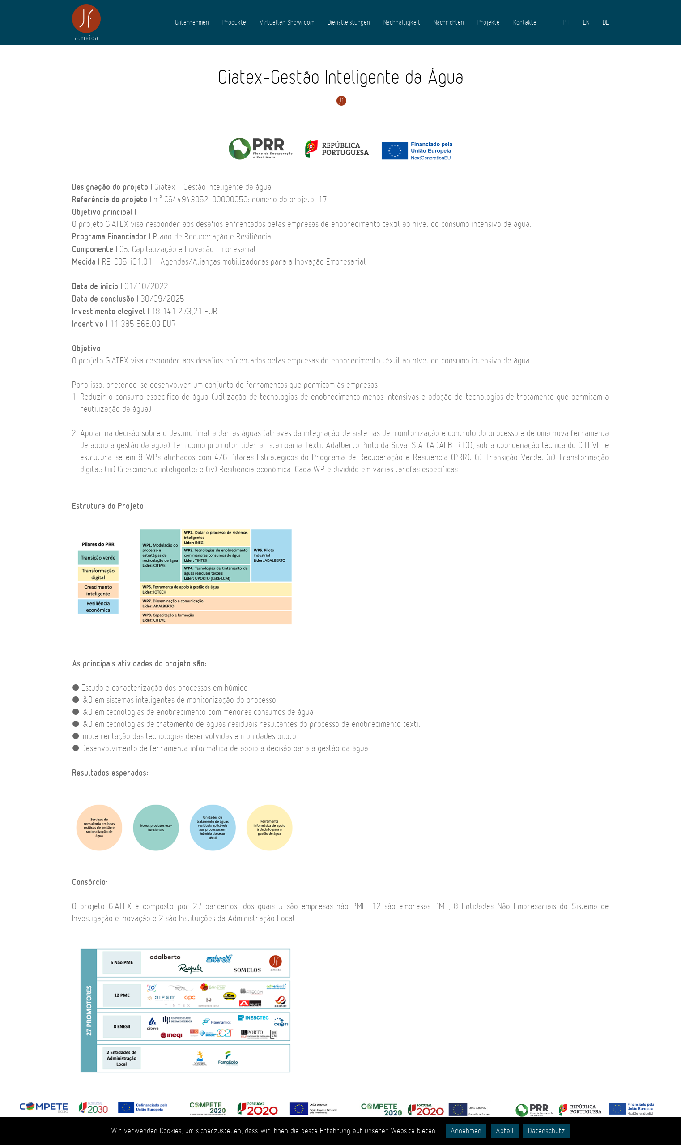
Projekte (488, 22)
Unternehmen (192, 22)
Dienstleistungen (349, 22)
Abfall (505, 1131)
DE (606, 22)
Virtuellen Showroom (287, 22)
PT (566, 22)
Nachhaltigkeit (401, 22)
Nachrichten (449, 22)
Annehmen (466, 1131)
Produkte (234, 22)
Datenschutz (546, 1131)
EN (586, 22)
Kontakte (524, 22)
